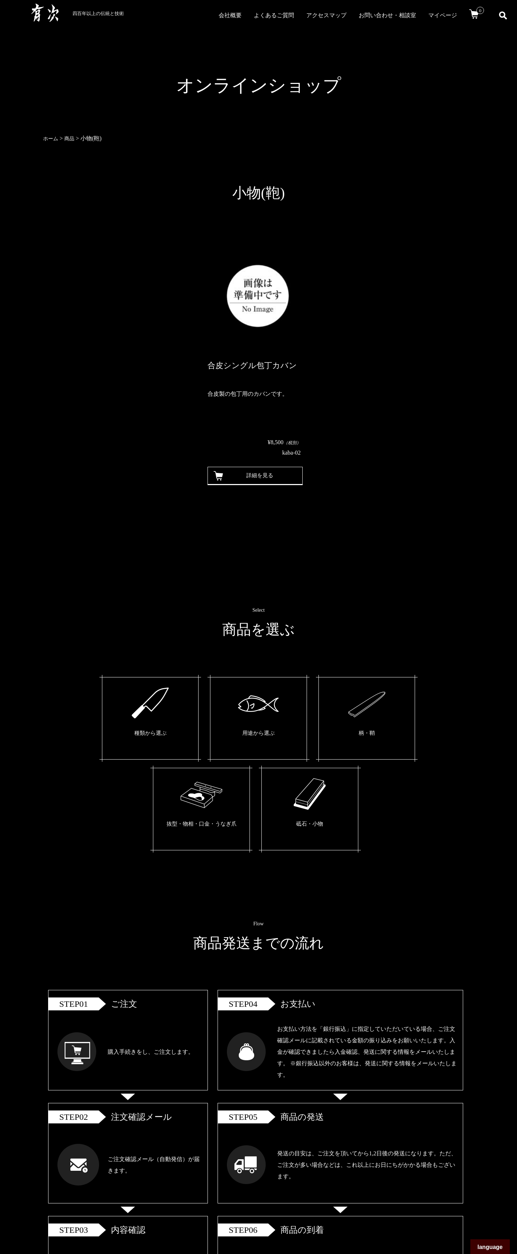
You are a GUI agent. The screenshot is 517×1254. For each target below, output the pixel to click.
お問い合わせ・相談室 (387, 15)
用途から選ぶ (189, 734)
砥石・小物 (387, 734)
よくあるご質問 (274, 15)
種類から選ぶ (123, 734)
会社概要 (230, 15)
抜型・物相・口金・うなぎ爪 (321, 739)
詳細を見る (256, 476)
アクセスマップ (326, 15)
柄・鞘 (255, 734)
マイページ (442, 15)
